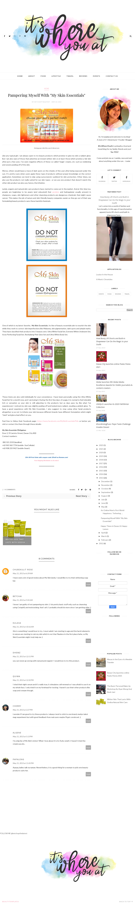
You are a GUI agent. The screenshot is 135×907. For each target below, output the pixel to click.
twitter (114, 178)
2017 (101, 463)
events (101, 294)
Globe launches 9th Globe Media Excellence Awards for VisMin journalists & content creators (114, 385)
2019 (101, 456)
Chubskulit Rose (23, 569)
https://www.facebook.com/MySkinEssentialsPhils (58, 421)
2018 (101, 460)
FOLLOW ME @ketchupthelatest (13, 833)
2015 (101, 470)
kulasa (17, 623)
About (31, 76)
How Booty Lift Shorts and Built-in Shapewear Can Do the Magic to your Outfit (114, 200)
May (103, 507)
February (105, 540)
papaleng (18, 759)
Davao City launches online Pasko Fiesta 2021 (113, 365)
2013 (101, 478)
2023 (101, 445)
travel (127, 294)
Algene (17, 732)
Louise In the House (104, 274)
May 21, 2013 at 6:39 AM (23, 573)
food (109, 294)
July (102, 499)
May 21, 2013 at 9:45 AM (23, 600)
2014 (101, 474)
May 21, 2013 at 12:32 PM (23, 680)
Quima (16, 676)
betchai (17, 596)
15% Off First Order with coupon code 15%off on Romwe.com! (46, 457)
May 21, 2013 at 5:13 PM (23, 736)
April (103, 533)
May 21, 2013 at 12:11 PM (23, 656)
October (104, 488)
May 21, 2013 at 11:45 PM (23, 763)
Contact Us (112, 76)
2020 (101, 452)
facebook (102, 178)
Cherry (17, 706)
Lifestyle (56, 76)
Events (96, 76)
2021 (101, 449)
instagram (126, 178)
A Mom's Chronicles (104, 279)
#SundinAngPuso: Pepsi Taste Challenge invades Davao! (113, 425)
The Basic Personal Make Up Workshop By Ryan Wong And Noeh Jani (119, 689)
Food (43, 76)
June (103, 503)
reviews (118, 294)
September (105, 492)
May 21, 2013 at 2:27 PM (23, 710)
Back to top (126, 902)
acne (46, 88)
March (103, 536)
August (104, 496)
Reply (88, 584)
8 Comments (10, 489)
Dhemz (17, 652)
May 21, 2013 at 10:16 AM (23, 627)
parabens (55, 192)
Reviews (83, 76)
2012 (101, 543)
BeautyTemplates (10, 902)
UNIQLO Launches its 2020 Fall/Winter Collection (112, 405)
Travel (69, 76)
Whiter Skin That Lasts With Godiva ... (17, 540)
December (105, 481)
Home (20, 76)
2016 (101, 467)
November (105, 485)
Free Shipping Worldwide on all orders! (46, 460)
